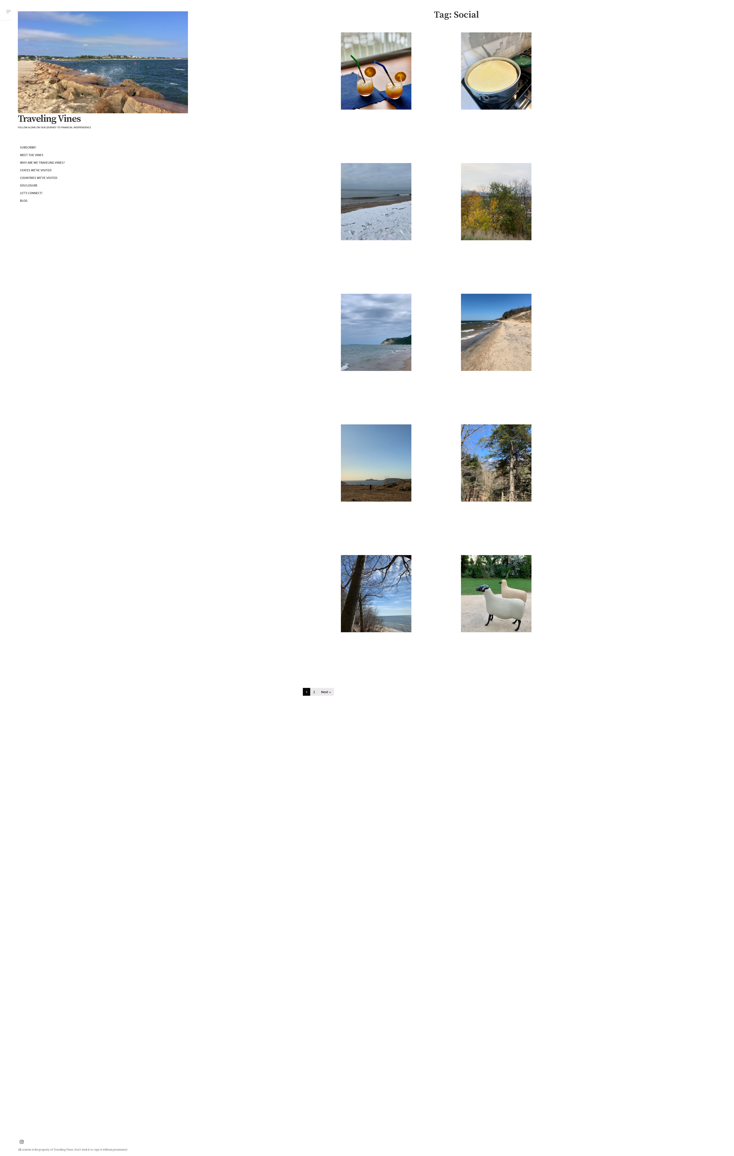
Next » (326, 692)
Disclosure (29, 185)
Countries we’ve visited (38, 178)
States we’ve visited (36, 170)
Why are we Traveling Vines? (42, 162)
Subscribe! (28, 147)
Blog (23, 201)
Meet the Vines (31, 155)
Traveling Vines (49, 119)
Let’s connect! (31, 193)
